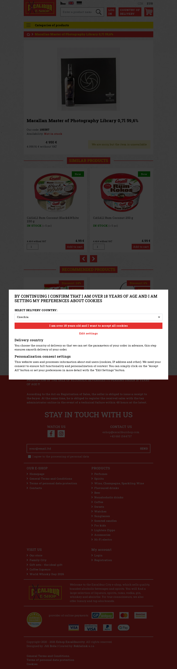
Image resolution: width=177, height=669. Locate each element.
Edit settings (88, 333)
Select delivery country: (36, 310)
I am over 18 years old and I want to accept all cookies (88, 325)
